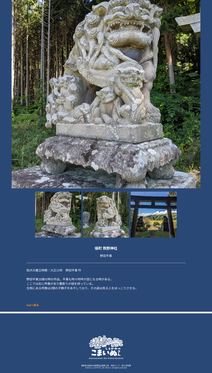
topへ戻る (32, 305)
